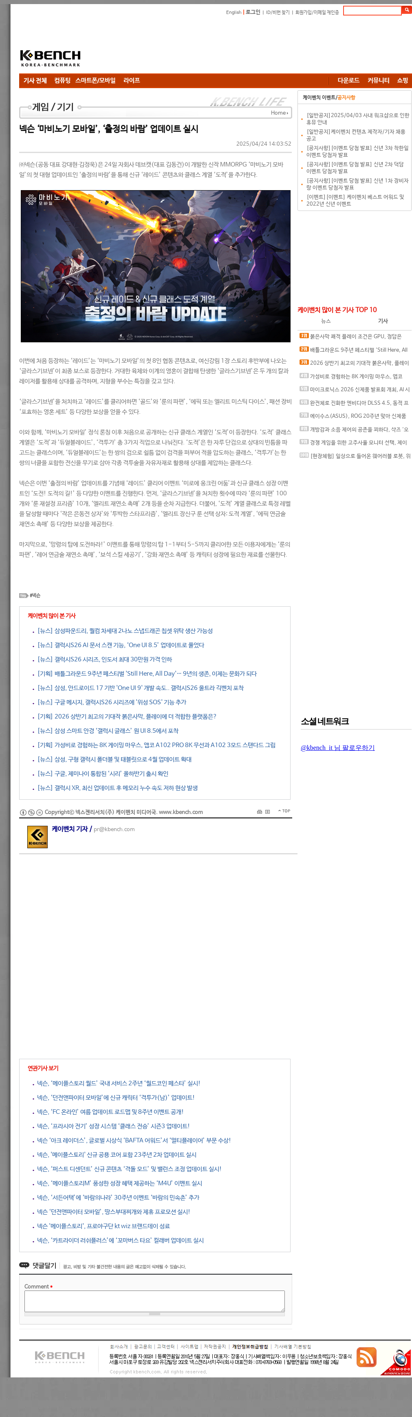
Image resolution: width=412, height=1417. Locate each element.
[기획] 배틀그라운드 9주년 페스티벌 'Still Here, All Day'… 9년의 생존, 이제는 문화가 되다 (145, 673)
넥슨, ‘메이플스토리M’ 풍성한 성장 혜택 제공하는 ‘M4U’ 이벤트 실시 (117, 1183)
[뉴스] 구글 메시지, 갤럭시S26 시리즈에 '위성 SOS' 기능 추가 (109, 702)
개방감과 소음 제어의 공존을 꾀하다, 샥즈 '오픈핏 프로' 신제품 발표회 (354, 431)
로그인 (253, 12)
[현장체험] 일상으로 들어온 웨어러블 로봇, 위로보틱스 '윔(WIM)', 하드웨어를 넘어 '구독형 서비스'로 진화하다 (355, 457)
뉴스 (326, 321)
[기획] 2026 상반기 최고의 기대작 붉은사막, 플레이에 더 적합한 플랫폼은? (125, 716)
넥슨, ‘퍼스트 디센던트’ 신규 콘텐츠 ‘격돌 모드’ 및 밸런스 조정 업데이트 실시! (127, 1169)
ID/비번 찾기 (278, 12)
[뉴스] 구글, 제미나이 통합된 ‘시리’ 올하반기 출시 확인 (100, 773)
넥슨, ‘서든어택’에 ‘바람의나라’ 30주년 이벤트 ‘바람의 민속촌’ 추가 (116, 1197)
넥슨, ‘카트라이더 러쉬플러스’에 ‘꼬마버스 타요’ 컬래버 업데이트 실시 (118, 1240)
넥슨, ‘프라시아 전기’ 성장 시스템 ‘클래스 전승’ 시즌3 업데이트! (111, 1126)
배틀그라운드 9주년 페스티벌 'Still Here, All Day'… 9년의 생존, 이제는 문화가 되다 (354, 351)
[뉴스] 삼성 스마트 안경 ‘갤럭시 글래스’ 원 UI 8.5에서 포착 (105, 730)
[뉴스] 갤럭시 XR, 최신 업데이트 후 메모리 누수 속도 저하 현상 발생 (115, 788)
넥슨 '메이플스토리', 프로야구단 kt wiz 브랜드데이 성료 (101, 1226)
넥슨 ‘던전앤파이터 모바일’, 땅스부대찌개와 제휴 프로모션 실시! (112, 1212)
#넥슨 (35, 595)
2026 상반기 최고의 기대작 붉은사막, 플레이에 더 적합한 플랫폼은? (354, 364)
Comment (38, 1287)
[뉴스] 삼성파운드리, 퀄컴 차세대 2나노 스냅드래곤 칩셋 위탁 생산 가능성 (123, 631)
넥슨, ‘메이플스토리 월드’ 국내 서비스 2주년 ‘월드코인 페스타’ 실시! (117, 1083)
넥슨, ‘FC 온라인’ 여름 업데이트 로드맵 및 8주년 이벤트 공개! (108, 1112)
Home (278, 113)
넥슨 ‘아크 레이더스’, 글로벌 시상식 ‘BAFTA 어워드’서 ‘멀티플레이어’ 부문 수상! (132, 1140)
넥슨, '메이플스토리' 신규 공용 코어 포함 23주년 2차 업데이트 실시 (114, 1154)
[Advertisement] (145, 45)
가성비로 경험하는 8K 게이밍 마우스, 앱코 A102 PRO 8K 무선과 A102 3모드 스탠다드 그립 (354, 378)
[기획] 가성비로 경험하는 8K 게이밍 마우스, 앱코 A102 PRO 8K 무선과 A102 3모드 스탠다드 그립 (154, 745)
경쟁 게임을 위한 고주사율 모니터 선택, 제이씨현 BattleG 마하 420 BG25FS (353, 444)
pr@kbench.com (114, 830)
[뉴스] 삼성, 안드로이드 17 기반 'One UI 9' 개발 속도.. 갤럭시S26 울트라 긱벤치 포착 (138, 688)
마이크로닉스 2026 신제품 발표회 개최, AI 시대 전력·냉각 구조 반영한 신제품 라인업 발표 (355, 391)
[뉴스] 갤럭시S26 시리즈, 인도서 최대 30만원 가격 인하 (102, 659)
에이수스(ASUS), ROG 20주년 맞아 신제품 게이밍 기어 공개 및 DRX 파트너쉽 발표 (353, 418)
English (234, 12)
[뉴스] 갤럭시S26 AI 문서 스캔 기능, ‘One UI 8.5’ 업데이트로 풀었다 (118, 645)
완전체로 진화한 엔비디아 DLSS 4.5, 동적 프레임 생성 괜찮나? (354, 404)
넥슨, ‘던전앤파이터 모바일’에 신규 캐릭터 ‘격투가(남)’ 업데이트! (114, 1097)
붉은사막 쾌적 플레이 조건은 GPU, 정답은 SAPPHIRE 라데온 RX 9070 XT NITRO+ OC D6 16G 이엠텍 (353, 338)
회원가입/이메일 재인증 (317, 12)
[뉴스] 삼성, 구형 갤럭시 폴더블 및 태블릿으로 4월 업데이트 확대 (112, 759)
